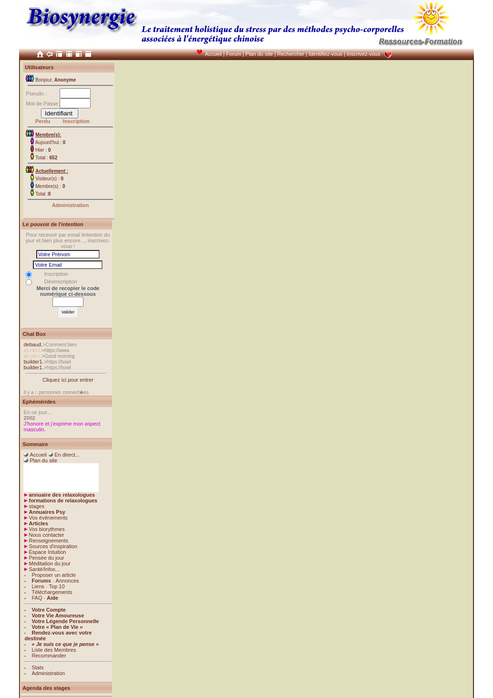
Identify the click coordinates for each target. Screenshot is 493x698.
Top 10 (57, 586)
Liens (37, 586)
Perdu (42, 121)
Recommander (48, 655)
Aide (52, 598)
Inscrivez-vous (363, 54)
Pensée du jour (46, 558)
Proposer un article (53, 575)
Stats (37, 667)
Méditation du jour (49, 563)
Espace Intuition (47, 552)
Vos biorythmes (46, 529)
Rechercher (290, 54)
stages (36, 506)
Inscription (76, 121)
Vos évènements (48, 518)
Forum (233, 54)
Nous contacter (46, 535)
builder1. (33, 362)
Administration (70, 205)
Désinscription (60, 281)
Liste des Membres (53, 650)
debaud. (32, 344)
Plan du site (259, 54)
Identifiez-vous (325, 54)
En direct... (67, 455)
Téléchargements (51, 592)
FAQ (36, 598)
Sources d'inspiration (53, 546)
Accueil (213, 54)
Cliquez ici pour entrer (67, 380)
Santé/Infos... (44, 569)
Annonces (67, 580)
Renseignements (48, 540)
